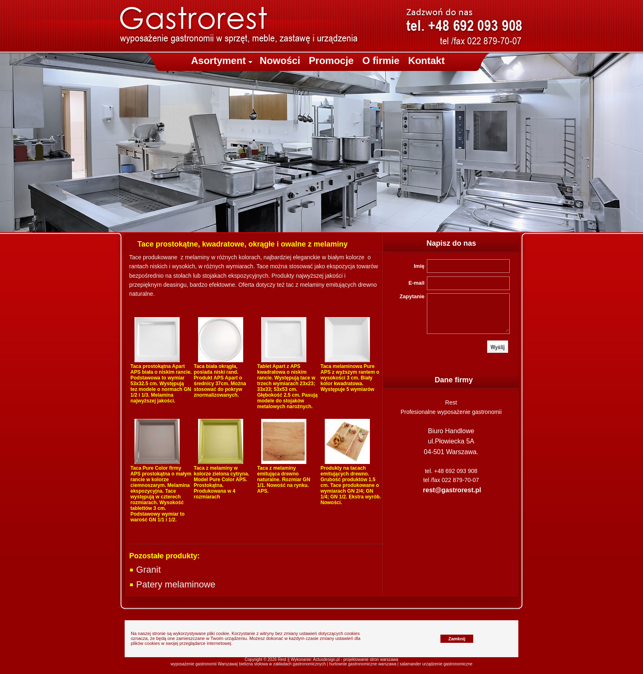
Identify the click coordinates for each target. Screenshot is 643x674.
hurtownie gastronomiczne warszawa (363, 664)
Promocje (331, 60)
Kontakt (426, 60)
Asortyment (222, 60)
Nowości (280, 60)
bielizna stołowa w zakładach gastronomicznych (282, 664)
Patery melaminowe (172, 584)
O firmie (380, 60)
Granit (145, 569)
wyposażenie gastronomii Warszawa (204, 664)
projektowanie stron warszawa (370, 659)
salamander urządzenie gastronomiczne (436, 664)
